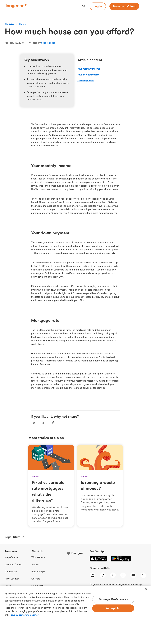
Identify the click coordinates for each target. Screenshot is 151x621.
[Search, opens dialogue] (83, 6)
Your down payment (88, 74)
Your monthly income (88, 68)
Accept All (113, 608)
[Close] (146, 589)
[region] (75, 603)
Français (77, 553)
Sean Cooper (48, 42)
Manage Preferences (113, 599)
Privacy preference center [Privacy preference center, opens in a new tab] (24, 614)
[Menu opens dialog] (142, 6)
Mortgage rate (85, 80)
